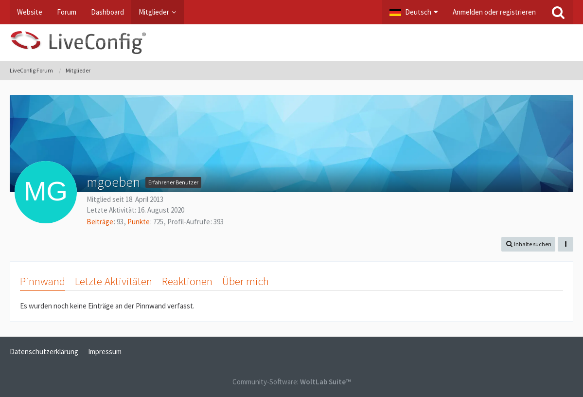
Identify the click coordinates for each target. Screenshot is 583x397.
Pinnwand (42, 281)
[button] (413, 12)
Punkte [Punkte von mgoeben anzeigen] (138, 221)
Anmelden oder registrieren (494, 12)
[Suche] (558, 12)
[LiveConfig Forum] (291, 42)
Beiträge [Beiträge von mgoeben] (100, 221)
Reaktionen (187, 281)
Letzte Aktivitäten (113, 281)
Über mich (245, 281)
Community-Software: (291, 381)
